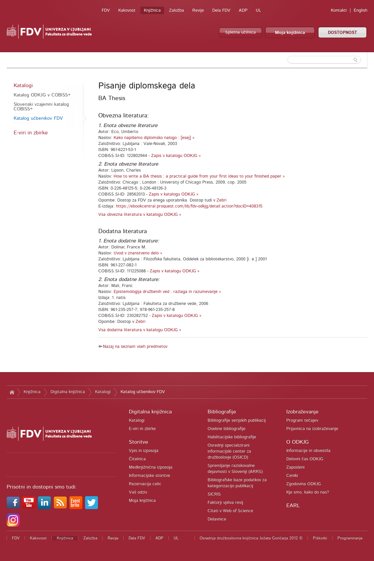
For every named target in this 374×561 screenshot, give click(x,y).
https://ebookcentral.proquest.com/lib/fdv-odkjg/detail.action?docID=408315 (189, 206)
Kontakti (339, 10)
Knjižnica (152, 10)
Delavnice (217, 519)
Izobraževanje (302, 411)
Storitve (138, 442)
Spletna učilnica (240, 32)
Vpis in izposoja (143, 451)
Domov (12, 392)
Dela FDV (221, 10)
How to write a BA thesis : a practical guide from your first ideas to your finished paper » (199, 176)
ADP (243, 10)
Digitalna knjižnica (67, 392)
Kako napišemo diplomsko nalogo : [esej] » (154, 138)
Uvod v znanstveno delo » (138, 253)
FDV (106, 10)
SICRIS (214, 494)
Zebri (222, 200)
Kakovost (127, 10)
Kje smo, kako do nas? (307, 492)
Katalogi (23, 85)
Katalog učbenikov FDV (38, 118)
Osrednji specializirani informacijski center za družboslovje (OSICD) (229, 451)
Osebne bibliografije (226, 429)
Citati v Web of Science (230, 511)
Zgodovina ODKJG (303, 484)
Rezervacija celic (145, 484)
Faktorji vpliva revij (225, 502)
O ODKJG (297, 442)
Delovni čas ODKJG (304, 459)
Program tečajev (302, 420)
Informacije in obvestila (308, 451)
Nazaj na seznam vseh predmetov (135, 347)
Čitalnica (137, 459)
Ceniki (292, 476)
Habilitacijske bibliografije (232, 437)
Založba (176, 10)
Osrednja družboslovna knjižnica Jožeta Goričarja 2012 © (251, 538)
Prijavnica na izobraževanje (312, 429)
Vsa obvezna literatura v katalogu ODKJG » (139, 214)
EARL (293, 505)
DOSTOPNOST (342, 33)
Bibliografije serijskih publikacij (237, 420)
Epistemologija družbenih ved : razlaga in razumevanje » (167, 292)
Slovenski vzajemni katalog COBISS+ (41, 106)
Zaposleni (295, 467)
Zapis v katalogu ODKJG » (176, 156)
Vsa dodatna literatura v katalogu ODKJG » (139, 330)
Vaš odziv (138, 492)
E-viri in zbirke (31, 132)
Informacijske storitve (149, 476)
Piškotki (320, 538)
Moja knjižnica (290, 33)
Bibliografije (222, 411)
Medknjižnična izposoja (150, 467)
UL (258, 10)
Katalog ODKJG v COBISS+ (42, 95)
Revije (198, 10)
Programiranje (349, 538)
